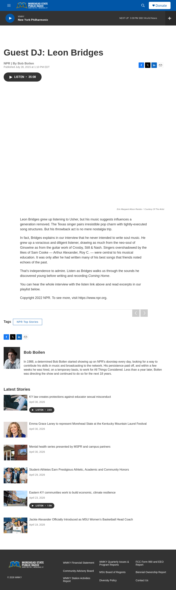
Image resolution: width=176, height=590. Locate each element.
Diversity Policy (108, 580)
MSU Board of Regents (112, 572)
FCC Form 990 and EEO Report (150, 563)
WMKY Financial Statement (78, 562)
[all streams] (170, 18)
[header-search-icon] (143, 5)
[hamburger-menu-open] (8, 5)
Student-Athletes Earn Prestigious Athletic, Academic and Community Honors (79, 469)
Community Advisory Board (78, 571)
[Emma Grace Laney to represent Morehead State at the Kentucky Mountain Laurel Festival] (15, 429)
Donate (161, 5)
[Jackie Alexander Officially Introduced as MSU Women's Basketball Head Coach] (15, 525)
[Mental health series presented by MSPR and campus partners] (15, 452)
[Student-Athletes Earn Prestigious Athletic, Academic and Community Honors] (15, 475)
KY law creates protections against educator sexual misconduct (70, 396)
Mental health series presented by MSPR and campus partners (70, 446)
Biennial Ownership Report (151, 572)
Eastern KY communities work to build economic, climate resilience (72, 492)
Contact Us (142, 580)
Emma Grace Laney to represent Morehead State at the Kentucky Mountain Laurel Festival (88, 423)
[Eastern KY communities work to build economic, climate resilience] (15, 498)
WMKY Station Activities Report (76, 580)
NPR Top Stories (27, 321)
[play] (10, 18)
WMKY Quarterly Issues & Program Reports (114, 563)
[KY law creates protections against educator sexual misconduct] (15, 403)
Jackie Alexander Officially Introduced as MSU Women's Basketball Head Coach (81, 519)
